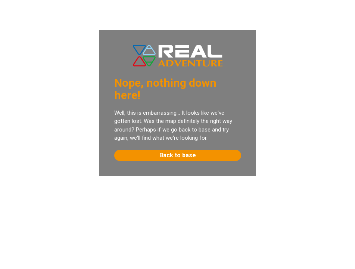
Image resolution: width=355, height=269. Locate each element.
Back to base (177, 155)
